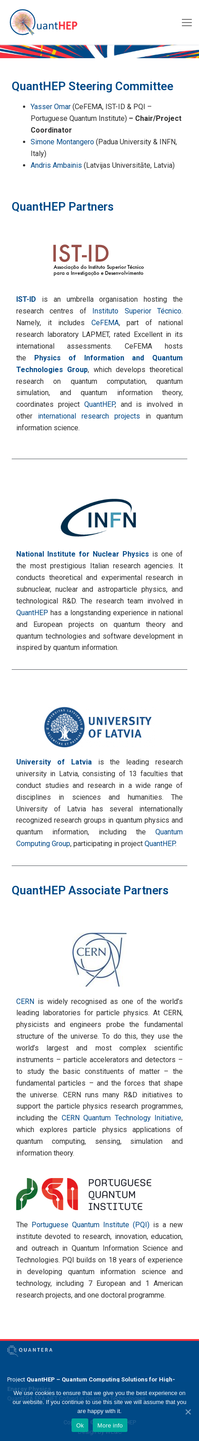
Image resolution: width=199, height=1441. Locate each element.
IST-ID (26, 299)
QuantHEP (99, 404)
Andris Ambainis (56, 165)
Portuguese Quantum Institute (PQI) (90, 1224)
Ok (80, 1425)
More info (109, 1425)
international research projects (89, 416)
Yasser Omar (51, 106)
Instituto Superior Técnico (136, 311)
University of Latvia (54, 762)
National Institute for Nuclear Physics (82, 554)
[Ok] (187, 1411)
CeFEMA (105, 322)
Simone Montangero (62, 142)
